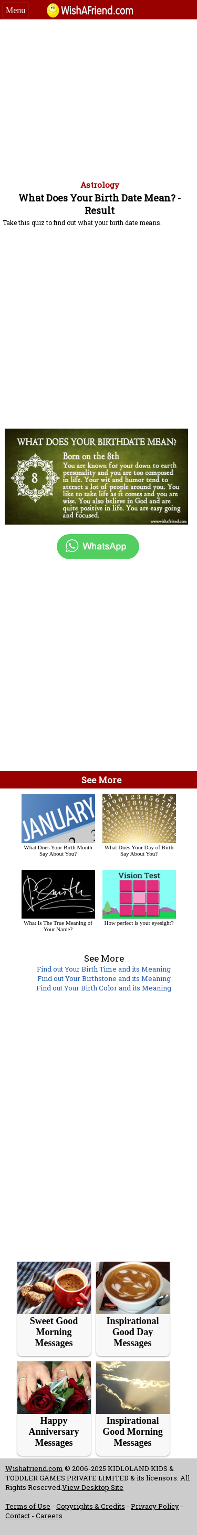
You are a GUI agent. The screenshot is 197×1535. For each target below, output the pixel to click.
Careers (49, 1515)
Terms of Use (27, 1506)
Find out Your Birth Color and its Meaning (103, 988)
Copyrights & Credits (90, 1506)
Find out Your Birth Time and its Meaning (104, 969)
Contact (17, 1515)
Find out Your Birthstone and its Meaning (104, 978)
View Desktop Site (92, 1487)
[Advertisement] (98, 98)
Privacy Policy (155, 1506)
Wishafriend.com (34, 1468)
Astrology (99, 184)
